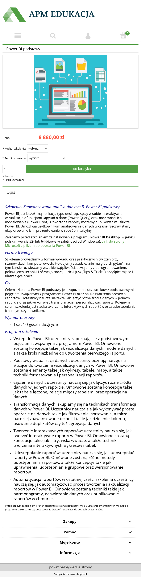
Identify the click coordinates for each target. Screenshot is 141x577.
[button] (18, 35)
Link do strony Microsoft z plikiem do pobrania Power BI (64, 243)
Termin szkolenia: (14, 158)
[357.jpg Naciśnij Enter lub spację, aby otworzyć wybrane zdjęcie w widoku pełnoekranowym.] (70, 91)
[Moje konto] (88, 35)
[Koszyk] (123, 35)
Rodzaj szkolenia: (14, 148)
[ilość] (7, 169)
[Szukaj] (53, 35)
